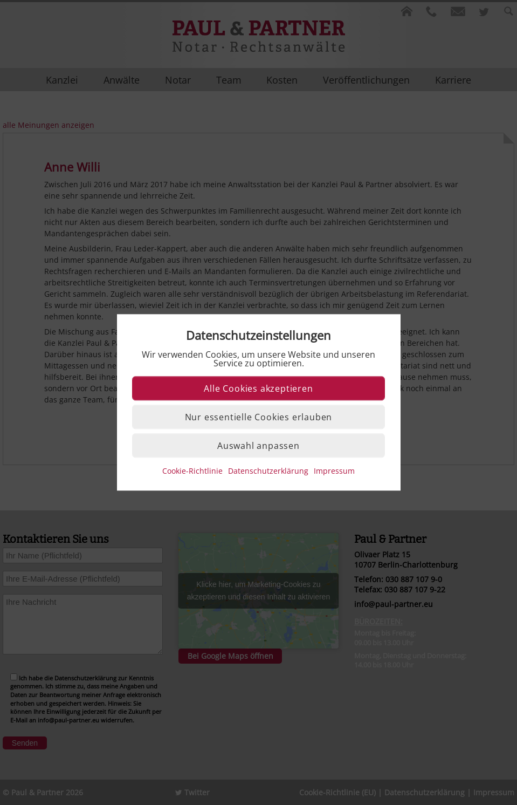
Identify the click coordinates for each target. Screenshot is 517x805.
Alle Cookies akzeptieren (258, 389)
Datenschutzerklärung (268, 471)
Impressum (334, 471)
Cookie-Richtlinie (192, 471)
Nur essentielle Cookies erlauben (259, 418)
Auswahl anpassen (258, 446)
